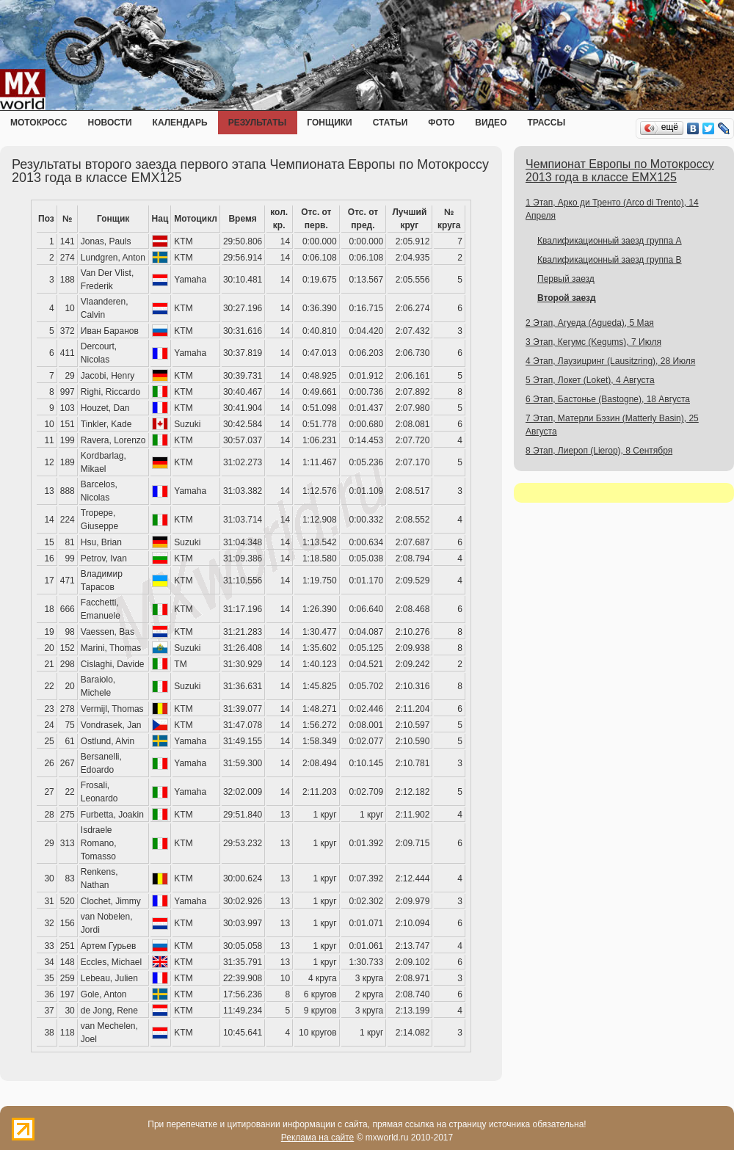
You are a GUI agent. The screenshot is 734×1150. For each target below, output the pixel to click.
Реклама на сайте (318, 1137)
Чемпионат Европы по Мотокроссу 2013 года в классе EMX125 (620, 170)
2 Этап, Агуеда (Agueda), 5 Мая (590, 323)
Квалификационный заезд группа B (609, 260)
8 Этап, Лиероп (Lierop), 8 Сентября (599, 450)
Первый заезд (566, 279)
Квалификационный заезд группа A (609, 241)
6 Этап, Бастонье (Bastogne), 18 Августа (608, 399)
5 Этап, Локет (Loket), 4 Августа (590, 380)
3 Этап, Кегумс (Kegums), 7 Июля (593, 342)
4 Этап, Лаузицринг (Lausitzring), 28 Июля (610, 361)
